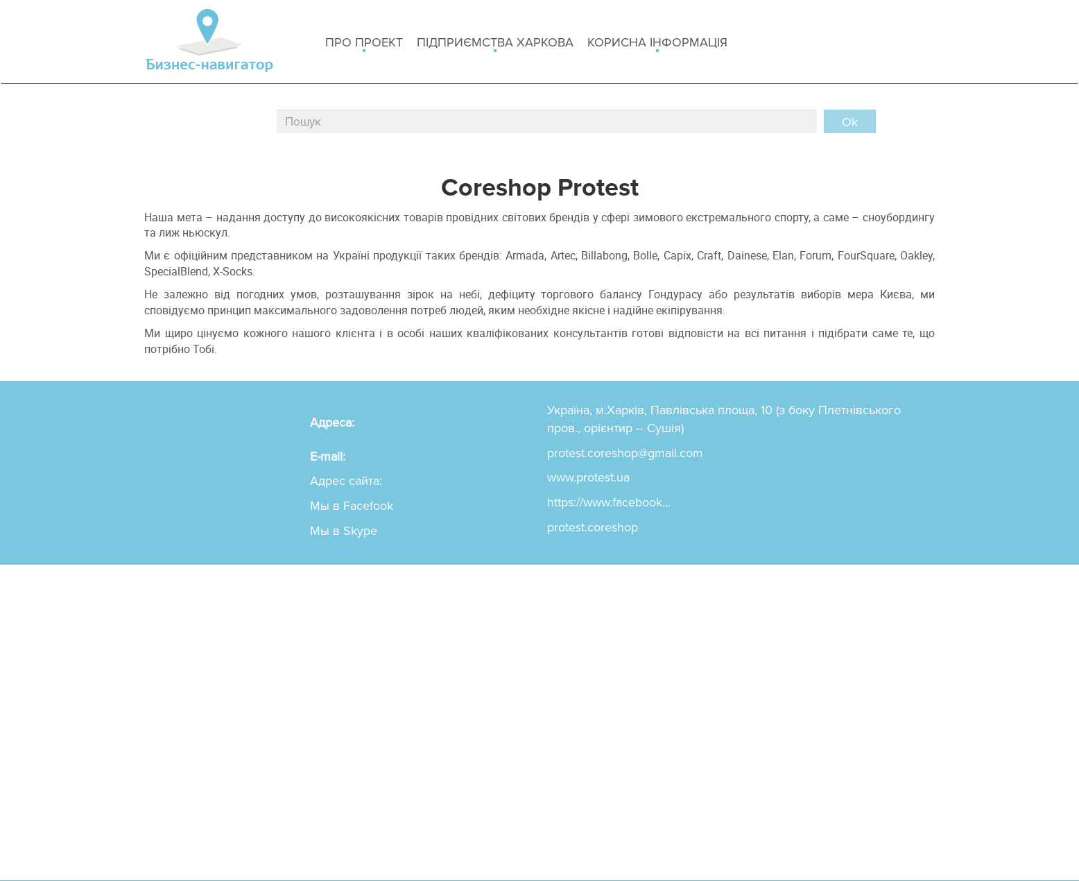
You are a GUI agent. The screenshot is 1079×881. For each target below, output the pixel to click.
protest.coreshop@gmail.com (625, 453)
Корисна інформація (657, 43)
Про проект (364, 43)
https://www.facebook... (609, 502)
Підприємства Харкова (495, 43)
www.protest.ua (588, 477)
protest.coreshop (592, 527)
